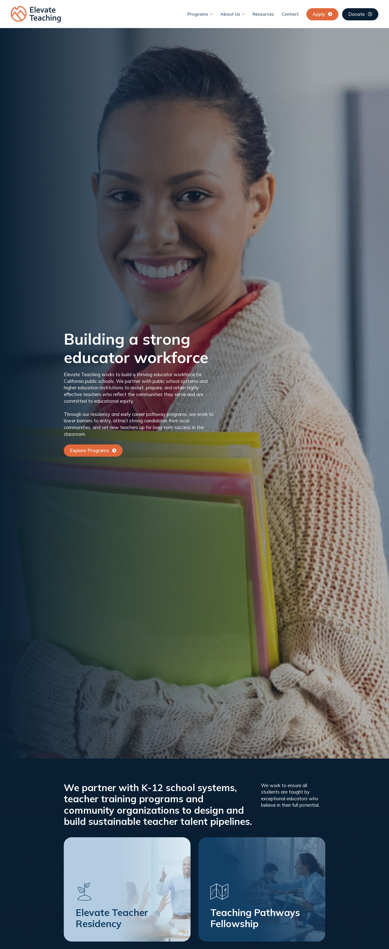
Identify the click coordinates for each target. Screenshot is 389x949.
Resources (263, 14)
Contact (290, 14)
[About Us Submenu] (244, 14)
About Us (230, 14)
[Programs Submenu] (212, 14)
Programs (198, 14)
